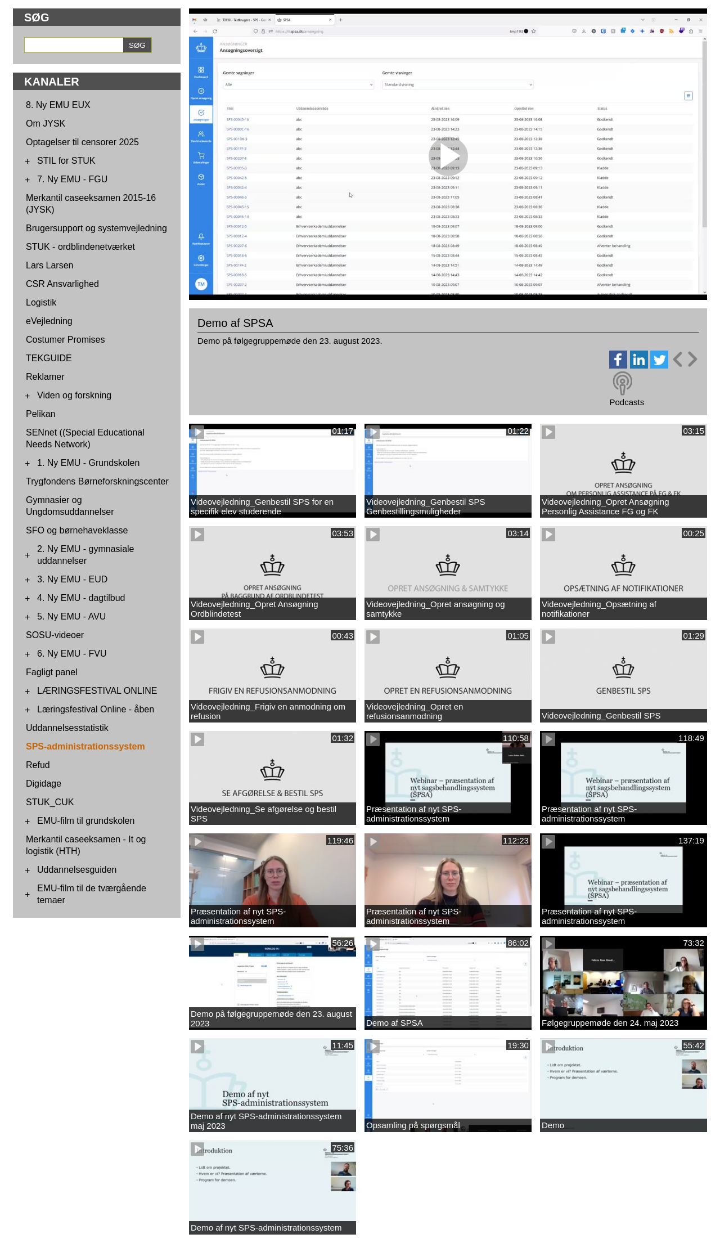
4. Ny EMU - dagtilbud (81, 598)
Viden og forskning (74, 395)
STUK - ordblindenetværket (80, 247)
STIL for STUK (66, 160)
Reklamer (45, 377)
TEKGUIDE (49, 358)
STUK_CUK (50, 802)
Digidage (43, 783)
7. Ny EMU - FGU (72, 179)
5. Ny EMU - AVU (71, 616)
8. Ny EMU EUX (58, 105)
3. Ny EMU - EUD (72, 579)
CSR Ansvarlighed (62, 284)
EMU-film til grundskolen (85, 820)
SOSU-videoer (55, 635)
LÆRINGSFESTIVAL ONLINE (97, 690)
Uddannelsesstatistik (67, 728)
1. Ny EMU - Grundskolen (88, 463)
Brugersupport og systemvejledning (96, 228)
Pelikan (40, 414)
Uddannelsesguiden (76, 869)
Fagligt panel (52, 672)
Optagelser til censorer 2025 (82, 142)
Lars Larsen (50, 265)
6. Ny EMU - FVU (72, 653)
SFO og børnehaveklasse (77, 530)
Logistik (41, 302)
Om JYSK (45, 123)
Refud (38, 765)
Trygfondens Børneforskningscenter (97, 481)
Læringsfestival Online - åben (95, 709)
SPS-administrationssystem (85, 746)
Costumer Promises (65, 339)
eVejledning (49, 321)
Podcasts (626, 402)
